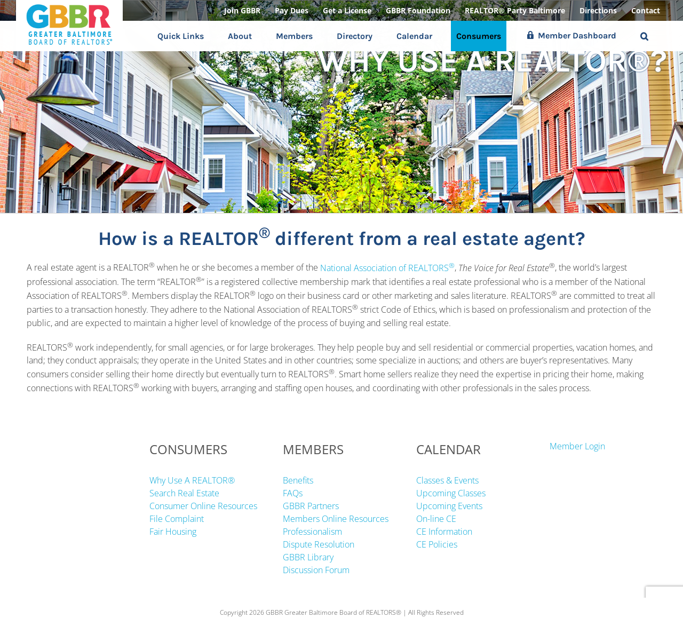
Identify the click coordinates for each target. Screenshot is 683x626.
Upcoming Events (449, 506)
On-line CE (436, 519)
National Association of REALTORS (387, 268)
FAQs (293, 493)
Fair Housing (172, 531)
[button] (644, 36)
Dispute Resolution (318, 544)
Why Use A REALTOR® (192, 480)
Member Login (577, 446)
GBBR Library (308, 557)
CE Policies (436, 544)
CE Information (444, 531)
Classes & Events (447, 480)
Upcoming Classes (451, 493)
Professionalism (312, 531)
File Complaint (176, 519)
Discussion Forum (316, 570)
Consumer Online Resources (203, 506)
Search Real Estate (184, 493)
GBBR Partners (311, 506)
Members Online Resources (335, 519)
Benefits (298, 480)
